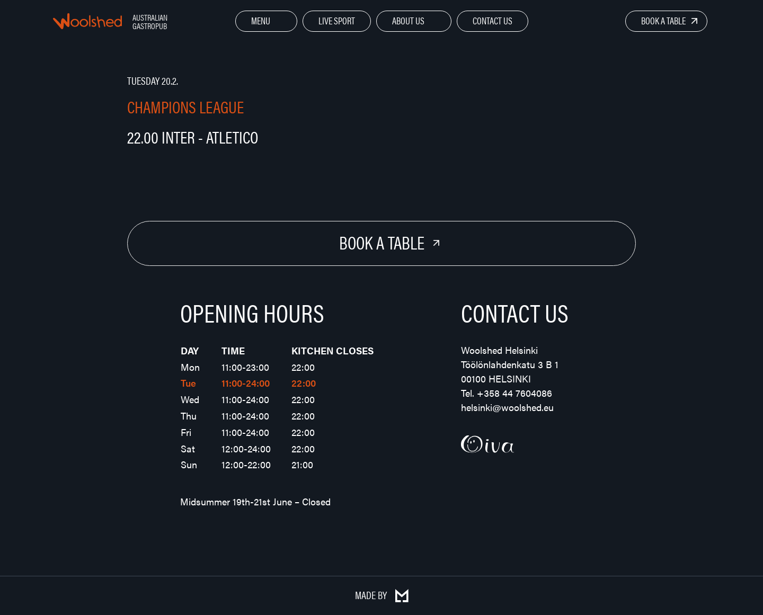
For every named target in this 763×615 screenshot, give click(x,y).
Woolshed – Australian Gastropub (87, 21)
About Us (408, 20)
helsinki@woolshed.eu (507, 407)
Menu (260, 20)
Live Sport (336, 20)
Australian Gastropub (149, 21)
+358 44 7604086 (514, 392)
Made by (382, 594)
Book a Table (663, 20)
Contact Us (492, 20)
